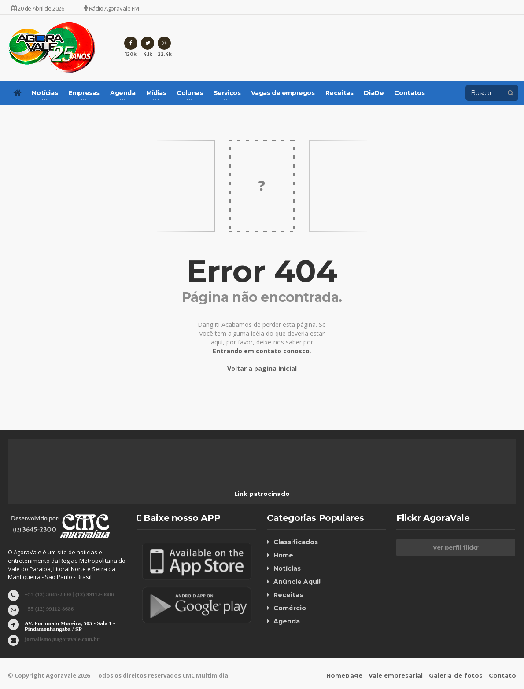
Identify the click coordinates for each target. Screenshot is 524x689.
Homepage (345, 675)
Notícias (287, 568)
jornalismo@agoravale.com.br (62, 638)
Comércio (289, 608)
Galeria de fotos (456, 675)
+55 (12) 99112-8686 (49, 608)
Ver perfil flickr (455, 547)
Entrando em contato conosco (261, 351)
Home (283, 555)
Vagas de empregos (282, 93)
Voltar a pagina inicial (261, 368)
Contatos (409, 93)
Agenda (286, 621)
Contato (502, 675)
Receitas (339, 93)
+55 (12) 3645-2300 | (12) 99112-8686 (69, 594)
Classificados (295, 542)
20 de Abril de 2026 (37, 8)
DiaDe (374, 93)
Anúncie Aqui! (297, 582)
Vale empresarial (396, 675)
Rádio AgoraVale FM (111, 8)
